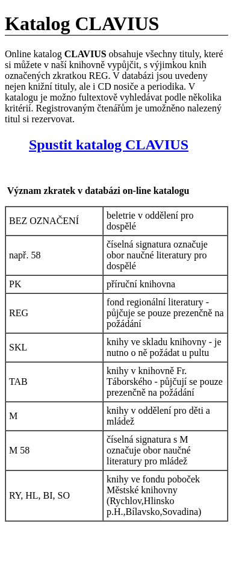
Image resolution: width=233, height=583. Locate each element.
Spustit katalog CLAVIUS (108, 144)
